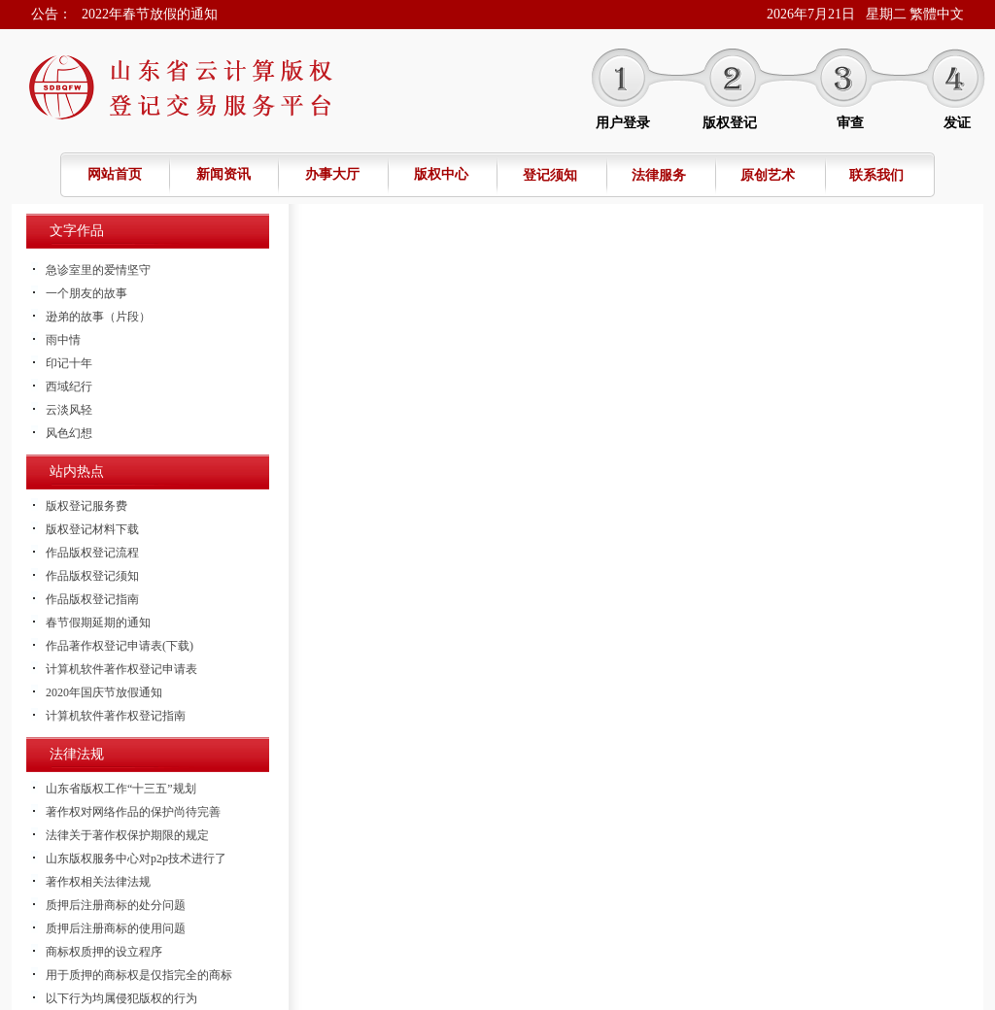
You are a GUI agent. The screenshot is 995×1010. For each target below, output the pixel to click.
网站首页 (114, 174)
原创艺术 (767, 175)
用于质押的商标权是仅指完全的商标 (139, 975)
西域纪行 (69, 386)
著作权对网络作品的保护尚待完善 (133, 812)
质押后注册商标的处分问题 (116, 905)
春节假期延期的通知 (98, 622)
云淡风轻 (69, 410)
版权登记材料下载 (92, 529)
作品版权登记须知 (92, 576)
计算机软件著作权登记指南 (116, 716)
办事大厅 (332, 174)
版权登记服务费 (86, 506)
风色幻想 (69, 433)
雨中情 (63, 340)
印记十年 (69, 363)
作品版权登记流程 (92, 552)
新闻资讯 (223, 174)
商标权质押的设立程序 (104, 952)
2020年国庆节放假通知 (104, 692)
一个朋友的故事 (86, 293)
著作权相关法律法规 (98, 882)
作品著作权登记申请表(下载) (119, 646)
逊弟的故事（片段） (98, 316)
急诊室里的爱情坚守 (98, 270)
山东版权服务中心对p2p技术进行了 (136, 858)
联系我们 (876, 175)
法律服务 (659, 175)
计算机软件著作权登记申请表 (121, 669)
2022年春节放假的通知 (150, 14)
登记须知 (550, 175)
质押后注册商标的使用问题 (116, 928)
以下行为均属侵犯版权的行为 (121, 998)
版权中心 (441, 174)
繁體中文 (936, 14)
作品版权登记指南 (92, 599)
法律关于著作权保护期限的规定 (127, 835)
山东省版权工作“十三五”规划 (121, 788)
